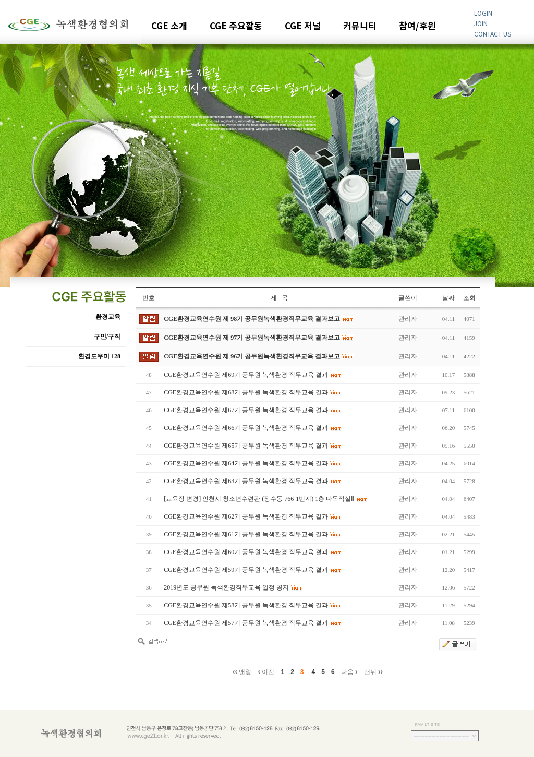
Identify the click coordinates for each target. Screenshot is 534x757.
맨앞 (242, 671)
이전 (266, 671)
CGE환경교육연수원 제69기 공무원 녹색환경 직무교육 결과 (246, 374)
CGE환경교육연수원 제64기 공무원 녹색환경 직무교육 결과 (246, 463)
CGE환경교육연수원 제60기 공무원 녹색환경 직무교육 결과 (246, 552)
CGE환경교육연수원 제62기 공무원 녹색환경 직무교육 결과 (246, 516)
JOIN (481, 23)
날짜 (448, 298)
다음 (349, 671)
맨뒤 (373, 671)
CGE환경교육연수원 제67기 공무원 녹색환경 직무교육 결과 (246, 410)
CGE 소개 (169, 26)
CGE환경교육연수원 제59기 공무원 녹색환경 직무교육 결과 (246, 569)
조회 (469, 298)
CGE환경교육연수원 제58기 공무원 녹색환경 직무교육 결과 (246, 605)
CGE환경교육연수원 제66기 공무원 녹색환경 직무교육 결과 (246, 427)
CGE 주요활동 (236, 26)
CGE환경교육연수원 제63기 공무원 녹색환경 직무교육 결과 (246, 481)
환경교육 (107, 316)
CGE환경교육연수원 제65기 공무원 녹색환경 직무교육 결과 (246, 445)
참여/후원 (417, 26)
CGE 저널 (303, 26)
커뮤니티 (360, 26)
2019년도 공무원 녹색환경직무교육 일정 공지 (226, 587)
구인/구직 (107, 336)
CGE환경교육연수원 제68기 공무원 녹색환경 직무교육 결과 (246, 392)
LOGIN (483, 12)
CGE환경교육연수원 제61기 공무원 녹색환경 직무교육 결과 (246, 534)
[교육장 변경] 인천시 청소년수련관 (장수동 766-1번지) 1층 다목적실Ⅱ (259, 498)
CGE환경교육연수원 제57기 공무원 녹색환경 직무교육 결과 (246, 623)
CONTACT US (492, 33)
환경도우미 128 (99, 356)
